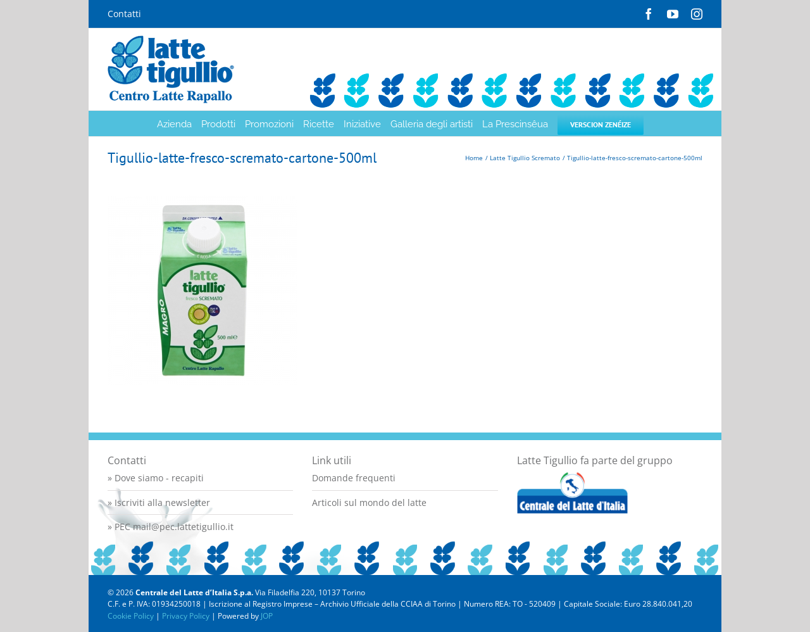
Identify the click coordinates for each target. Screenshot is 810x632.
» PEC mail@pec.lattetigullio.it (171, 527)
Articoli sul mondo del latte (369, 502)
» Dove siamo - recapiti (156, 478)
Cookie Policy (131, 615)
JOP (267, 615)
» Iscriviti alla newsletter (159, 502)
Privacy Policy (185, 615)
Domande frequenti (354, 478)
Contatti (124, 14)
